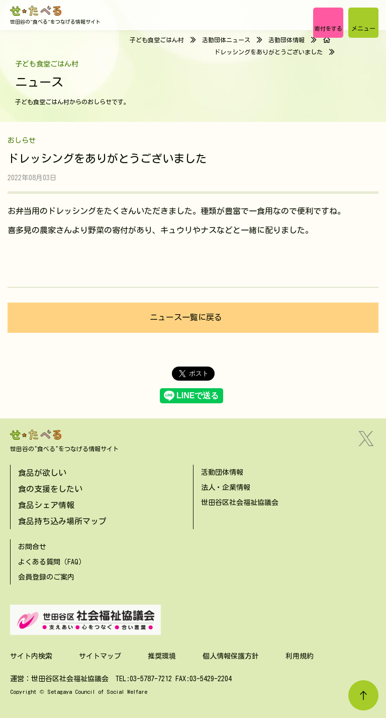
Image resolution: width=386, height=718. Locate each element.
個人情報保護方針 (231, 656)
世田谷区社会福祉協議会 (239, 502)
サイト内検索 (31, 656)
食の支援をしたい (50, 489)
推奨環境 (162, 656)
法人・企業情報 (225, 487)
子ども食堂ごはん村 (157, 40)
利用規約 (299, 656)
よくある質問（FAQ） (51, 561)
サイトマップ (100, 656)
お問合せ (32, 546)
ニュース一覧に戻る (186, 317)
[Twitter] (366, 438)
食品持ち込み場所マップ (62, 521)
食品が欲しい (42, 473)
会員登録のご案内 (46, 577)
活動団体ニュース (226, 40)
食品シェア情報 (46, 505)
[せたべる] (36, 11)
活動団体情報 (286, 40)
